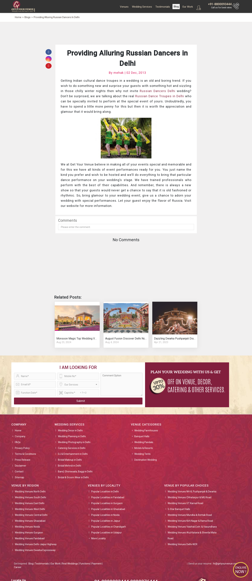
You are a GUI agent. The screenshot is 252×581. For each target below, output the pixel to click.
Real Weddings (70, 563)
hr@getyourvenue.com (225, 563)
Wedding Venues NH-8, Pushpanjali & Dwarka (192, 491)
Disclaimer (20, 465)
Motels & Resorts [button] (143, 448)
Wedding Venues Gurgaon (29, 532)
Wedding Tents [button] (142, 454)
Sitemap (19, 477)
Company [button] (20, 436)
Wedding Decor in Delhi (70, 430)
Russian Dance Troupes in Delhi (159, 96)
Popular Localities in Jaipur (105, 520)
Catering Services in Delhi (71, 448)
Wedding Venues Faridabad (30, 538)
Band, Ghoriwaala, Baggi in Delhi (75, 471)
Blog (176, 6)
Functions (85, 563)
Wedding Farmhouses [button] (146, 430)
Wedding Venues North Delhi (30, 491)
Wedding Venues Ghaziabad (30, 520)
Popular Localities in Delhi (105, 491)
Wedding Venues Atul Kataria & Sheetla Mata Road (192, 535)
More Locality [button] (98, 538)
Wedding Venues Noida (27, 526)
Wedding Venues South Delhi (30, 497)
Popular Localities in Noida (105, 515)
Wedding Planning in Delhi (72, 436)
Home (18, 430)
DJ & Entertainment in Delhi (73, 454)
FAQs (18, 442)
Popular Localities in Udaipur (106, 532)
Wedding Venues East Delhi (29, 503)
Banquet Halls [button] (141, 436)
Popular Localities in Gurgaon (107, 503)
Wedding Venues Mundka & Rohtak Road (190, 515)
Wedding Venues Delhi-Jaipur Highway (36, 544)
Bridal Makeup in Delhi (70, 459)
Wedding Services (142, 6)
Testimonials (162, 6)
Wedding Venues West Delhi (30, 509)
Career (17, 567)
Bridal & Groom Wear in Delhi (73, 477)
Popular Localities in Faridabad (107, 497)
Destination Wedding (145, 459)
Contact (19, 471)
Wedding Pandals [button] (143, 442)
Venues (124, 6)
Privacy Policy (22, 448)
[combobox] (78, 384)
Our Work (187, 6)
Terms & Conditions (25, 454)
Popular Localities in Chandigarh (108, 526)
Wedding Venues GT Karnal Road (185, 503)
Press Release (22, 459)
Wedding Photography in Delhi (74, 442)
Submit (80, 401)
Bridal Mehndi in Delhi (69, 465)
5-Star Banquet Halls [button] (179, 509)
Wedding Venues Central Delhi (31, 515)
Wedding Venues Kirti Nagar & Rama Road (190, 520)
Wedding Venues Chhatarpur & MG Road (189, 497)
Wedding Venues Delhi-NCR (182, 544)
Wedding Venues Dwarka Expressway (35, 550)
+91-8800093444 (220, 4)
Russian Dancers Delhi (157, 91)
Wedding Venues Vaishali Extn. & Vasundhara (192, 526)
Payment (97, 563)
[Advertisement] (152, 33)
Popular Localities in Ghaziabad (108, 509)
